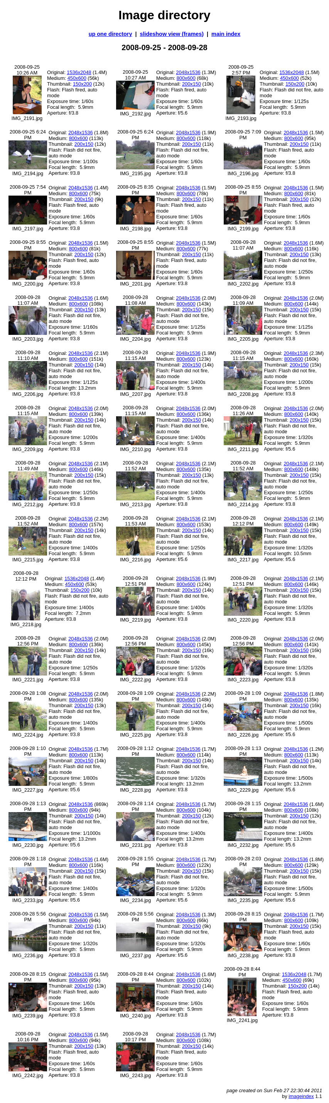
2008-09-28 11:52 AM (135, 465)
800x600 (186, 78)
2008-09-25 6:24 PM (28, 134)
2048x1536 (188, 72)
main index (225, 34)
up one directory (110, 34)
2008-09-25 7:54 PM (28, 190)
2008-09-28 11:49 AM (27, 465)
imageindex (301, 1096)
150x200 (82, 84)
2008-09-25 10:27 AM (135, 75)
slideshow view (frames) (172, 34)
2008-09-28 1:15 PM (243, 806)
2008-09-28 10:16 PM (27, 1036)
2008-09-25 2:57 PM (240, 70)
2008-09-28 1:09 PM (135, 696)
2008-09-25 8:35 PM (135, 190)
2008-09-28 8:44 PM (135, 977)
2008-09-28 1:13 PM (243, 751)
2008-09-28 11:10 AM (27, 355)
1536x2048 (79, 72)
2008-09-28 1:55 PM (135, 861)
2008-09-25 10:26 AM (26, 70)
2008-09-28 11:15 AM (135, 355)
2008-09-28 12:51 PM (135, 581)
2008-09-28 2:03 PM (243, 861)
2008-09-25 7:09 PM (243, 134)
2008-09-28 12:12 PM (242, 521)
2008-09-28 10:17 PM (135, 1036)
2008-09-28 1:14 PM (135, 806)
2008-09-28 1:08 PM (28, 696)
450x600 (76, 78)
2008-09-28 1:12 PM (135, 751)
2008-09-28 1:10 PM (28, 751)
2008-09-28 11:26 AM (242, 410)
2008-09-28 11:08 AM (135, 300)
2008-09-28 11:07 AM (242, 245)
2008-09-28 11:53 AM (135, 521)
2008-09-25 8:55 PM (243, 190)
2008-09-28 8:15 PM (243, 916)
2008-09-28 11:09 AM (242, 300)
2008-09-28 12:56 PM (27, 641)
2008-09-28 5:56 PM (28, 916)
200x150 (191, 84)
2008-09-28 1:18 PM (28, 861)
